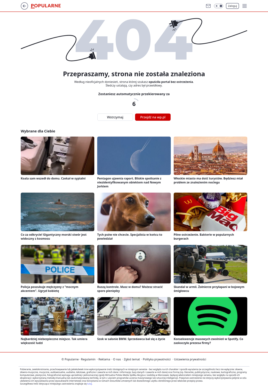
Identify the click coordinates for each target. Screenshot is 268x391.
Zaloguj (232, 6)
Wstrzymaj (115, 117)
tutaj (89, 383)
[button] (244, 6)
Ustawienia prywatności (189, 359)
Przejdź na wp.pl (153, 117)
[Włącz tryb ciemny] (218, 6)
